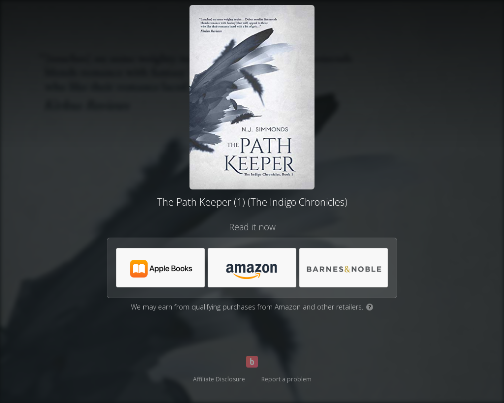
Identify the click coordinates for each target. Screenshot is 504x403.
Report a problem (286, 379)
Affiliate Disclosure (219, 379)
